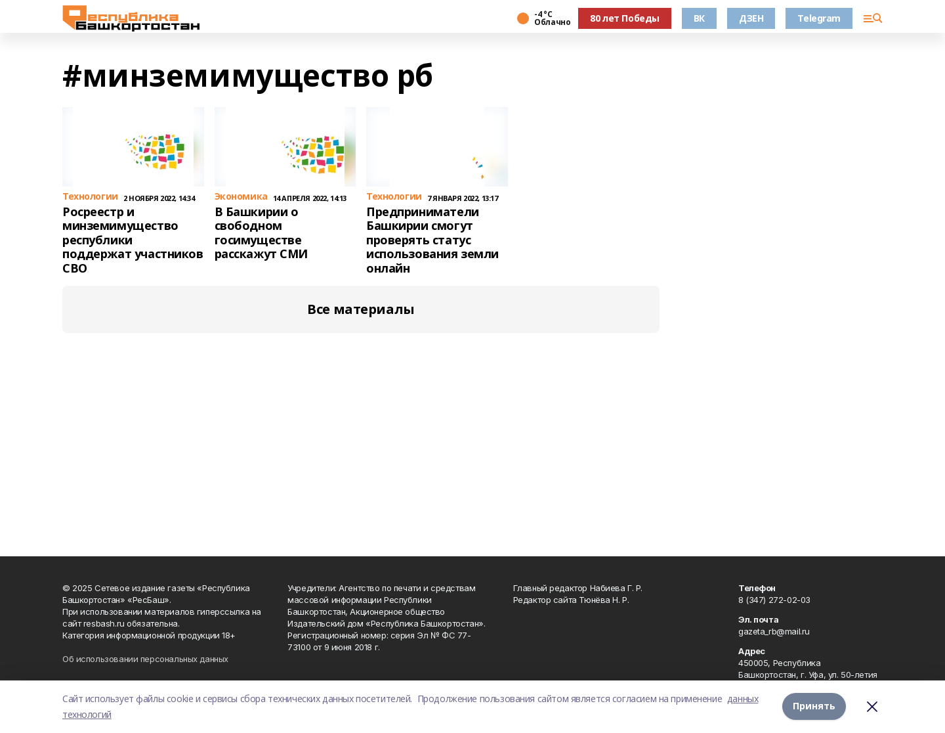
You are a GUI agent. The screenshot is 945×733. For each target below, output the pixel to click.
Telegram (819, 18)
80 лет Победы (625, 18)
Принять (814, 706)
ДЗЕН (751, 18)
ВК (699, 18)
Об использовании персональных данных (145, 659)
